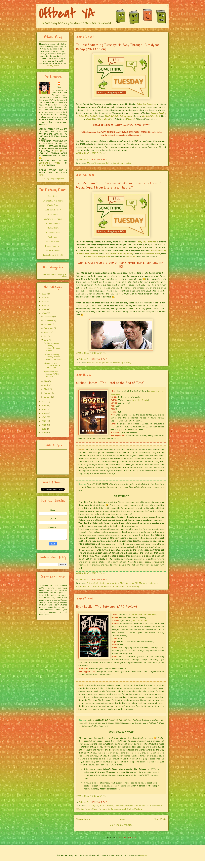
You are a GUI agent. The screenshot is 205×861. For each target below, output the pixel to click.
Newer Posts (83, 819)
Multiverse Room (53, 223)
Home (122, 819)
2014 (44, 425)
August (47, 332)
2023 (44, 305)
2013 (44, 429)
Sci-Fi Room (53, 214)
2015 (44, 421)
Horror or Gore (112, 583)
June (46, 340)
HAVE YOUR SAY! (99, 159)
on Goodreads (150, 614)
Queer (95, 809)
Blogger (143, 855)
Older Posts (160, 819)
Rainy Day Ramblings (146, 104)
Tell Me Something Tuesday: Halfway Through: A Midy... (52, 347)
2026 (44, 293)
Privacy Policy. (53, 65)
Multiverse (153, 583)
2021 (44, 313)
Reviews (108, 586)
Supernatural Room (53, 209)
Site (134, 399)
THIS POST (59, 151)
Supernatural (119, 586)
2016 (44, 417)
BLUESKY (43, 165)
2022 (44, 309)
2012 (44, 432)
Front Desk (53, 196)
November (48, 320)
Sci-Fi (110, 809)
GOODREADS (44, 163)
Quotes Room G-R (53, 250)
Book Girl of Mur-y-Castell (98, 119)
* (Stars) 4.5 (92, 805)
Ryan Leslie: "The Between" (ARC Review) (106, 606)
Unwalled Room (53, 232)
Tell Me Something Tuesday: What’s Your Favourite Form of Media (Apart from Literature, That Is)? (118, 185)
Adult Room (53, 237)
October (47, 324)
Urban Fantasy (132, 586)
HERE (41, 175)
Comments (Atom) (127, 837)
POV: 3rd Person (95, 586)
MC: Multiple (141, 583)
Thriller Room (53, 228)
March (46, 389)
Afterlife (109, 805)
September (48, 328)
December (48, 316)
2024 (44, 301)
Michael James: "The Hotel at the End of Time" (110, 383)
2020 (44, 401)
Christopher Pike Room (53, 201)
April (46, 385)
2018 (44, 409)
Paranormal (81, 586)
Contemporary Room (53, 219)
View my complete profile (53, 178)
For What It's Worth (151, 116)
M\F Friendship (127, 583)
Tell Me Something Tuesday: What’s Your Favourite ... (52, 356)
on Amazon (153, 390)
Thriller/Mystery (134, 809)
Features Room (52, 241)
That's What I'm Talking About (118, 116)
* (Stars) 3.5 (92, 583)
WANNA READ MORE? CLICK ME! (91, 153)
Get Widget (64, 276)
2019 (44, 405)
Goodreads (143, 399)
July (45, 336)
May (46, 381)
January (47, 397)
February (48, 393)
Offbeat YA (130, 119)
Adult (102, 583)
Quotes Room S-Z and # (52, 255)
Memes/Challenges (96, 163)
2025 (44, 297)
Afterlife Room (53, 205)
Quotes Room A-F (53, 246)
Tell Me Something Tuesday (118, 163)
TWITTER (57, 163)
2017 (44, 413)
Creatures (119, 805)
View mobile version (121, 824)
